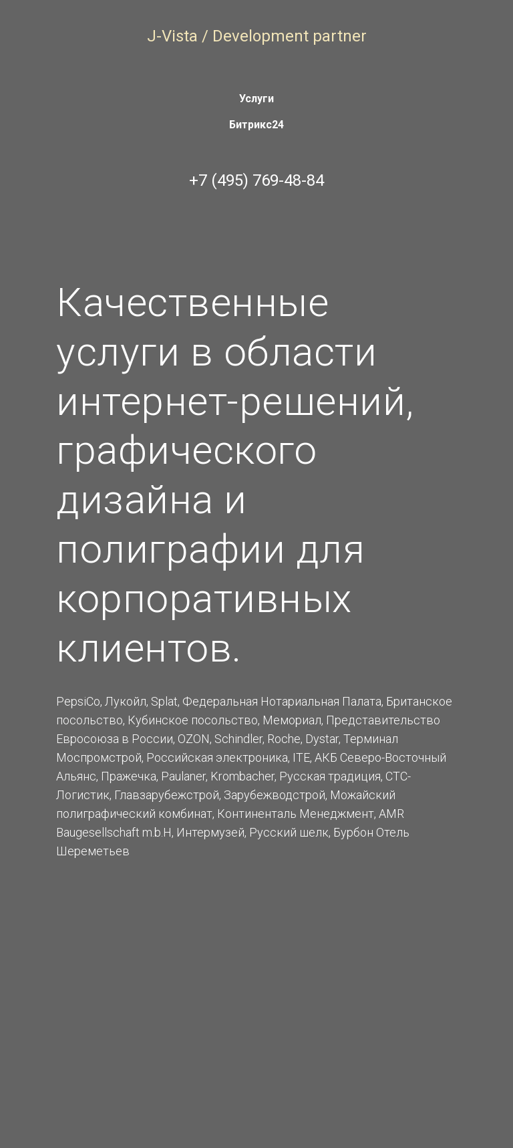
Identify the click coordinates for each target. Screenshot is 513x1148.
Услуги (256, 98)
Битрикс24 (256, 124)
